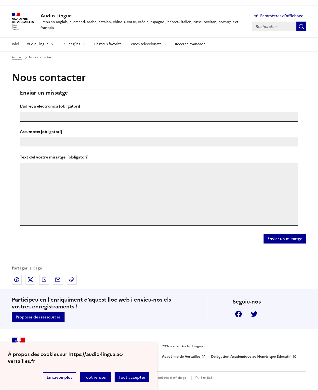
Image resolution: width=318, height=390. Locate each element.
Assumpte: (41, 131)
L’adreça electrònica (50, 106)
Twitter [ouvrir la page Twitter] (254, 314)
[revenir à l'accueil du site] (142, 15)
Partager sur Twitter (30, 280)
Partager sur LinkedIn (44, 280)
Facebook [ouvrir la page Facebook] (238, 314)
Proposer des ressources (38, 317)
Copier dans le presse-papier (72, 280)
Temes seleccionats (145, 44)
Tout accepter (132, 377)
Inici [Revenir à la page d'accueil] (15, 44)
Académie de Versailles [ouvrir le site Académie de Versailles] (181, 356)
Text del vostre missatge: (54, 157)
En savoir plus (59, 377)
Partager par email (58, 280)
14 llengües (71, 44)
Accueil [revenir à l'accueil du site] (17, 57)
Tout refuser (95, 377)
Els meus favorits (107, 44)
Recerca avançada (190, 44)
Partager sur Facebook (17, 280)
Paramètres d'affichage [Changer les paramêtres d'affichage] (281, 16)
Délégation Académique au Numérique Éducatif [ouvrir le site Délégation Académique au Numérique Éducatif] (251, 356)
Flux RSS (206, 378)
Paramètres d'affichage (169, 378)
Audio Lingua (37, 44)
